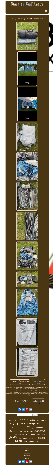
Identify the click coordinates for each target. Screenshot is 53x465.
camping (39, 430)
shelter (25, 434)
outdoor (24, 419)
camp (20, 438)
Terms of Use (27, 455)
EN (26, 458)
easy (12, 428)
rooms (22, 428)
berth (25, 441)
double (38, 434)
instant (19, 431)
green (33, 428)
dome (12, 431)
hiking (41, 437)
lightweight (18, 434)
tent (28, 427)
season (16, 428)
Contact (27, 450)
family (13, 437)
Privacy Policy (27, 453)
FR (28, 458)
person (21, 423)
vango (38, 420)
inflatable (39, 427)
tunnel (18, 440)
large (12, 423)
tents (33, 434)
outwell (10, 420)
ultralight (15, 420)
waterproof (33, 423)
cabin (32, 420)
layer (37, 441)
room (43, 420)
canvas (25, 438)
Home (27, 448)
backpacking (28, 431)
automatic (31, 441)
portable (11, 434)
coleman (43, 424)
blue (43, 434)
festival (32, 438)
